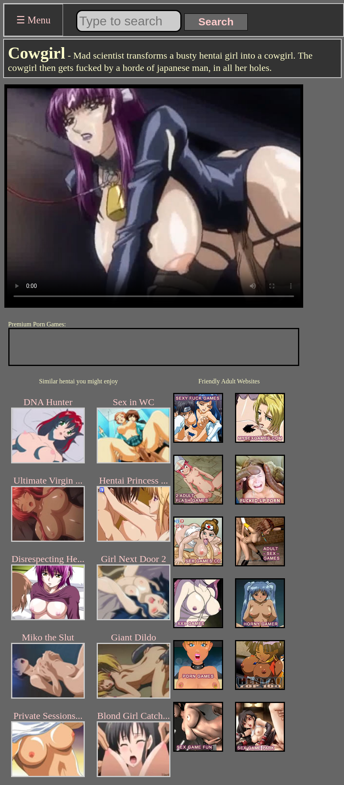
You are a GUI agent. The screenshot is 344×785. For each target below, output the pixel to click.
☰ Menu (33, 20)
